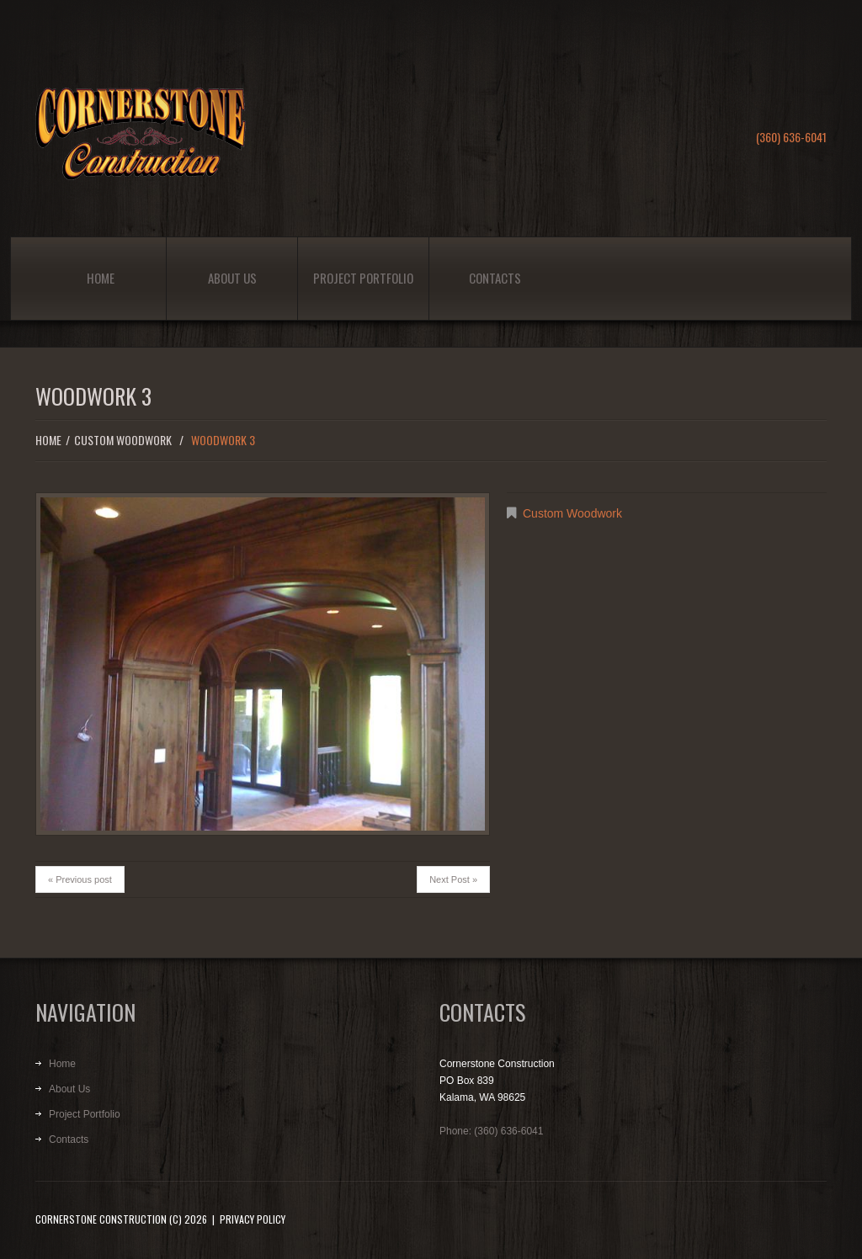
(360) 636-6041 (791, 137)
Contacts (495, 277)
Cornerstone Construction (101, 1219)
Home (100, 277)
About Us (232, 277)
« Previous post (80, 879)
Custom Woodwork (123, 440)
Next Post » (453, 879)
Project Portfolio (363, 277)
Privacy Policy (252, 1219)
